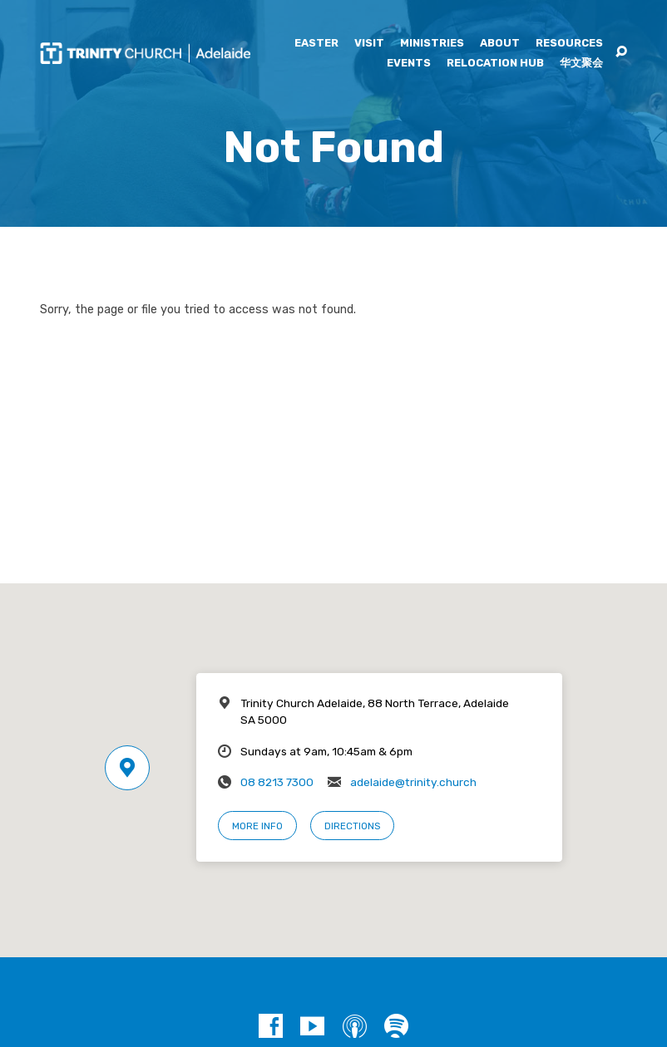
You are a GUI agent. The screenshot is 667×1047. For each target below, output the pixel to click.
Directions (352, 826)
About (500, 43)
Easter (316, 43)
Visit (369, 43)
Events (409, 63)
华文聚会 (581, 63)
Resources (569, 43)
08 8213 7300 (277, 782)
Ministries (432, 43)
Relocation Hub (495, 63)
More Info (257, 826)
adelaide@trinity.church (413, 782)
